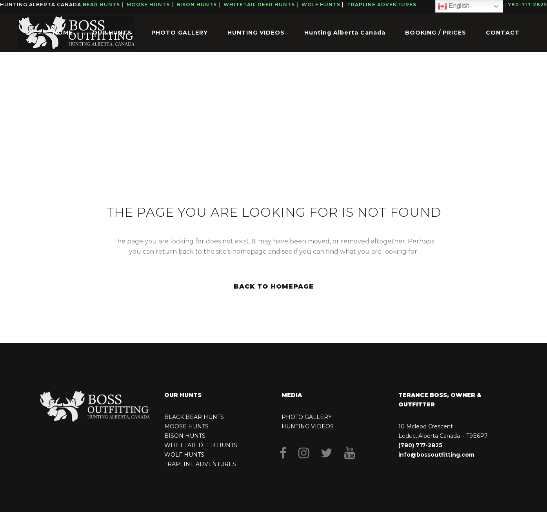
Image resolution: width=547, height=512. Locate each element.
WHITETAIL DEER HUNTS (200, 445)
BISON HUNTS (184, 435)
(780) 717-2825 (420, 445)
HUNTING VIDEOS (308, 426)
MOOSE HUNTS (186, 426)
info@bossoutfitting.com (436, 454)
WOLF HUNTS (184, 454)
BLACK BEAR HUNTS (194, 417)
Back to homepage (274, 286)
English (453, 6)
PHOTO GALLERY (307, 417)
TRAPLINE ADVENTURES (200, 464)
